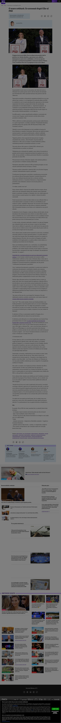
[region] (30, 711)
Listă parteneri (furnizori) (6, 721)
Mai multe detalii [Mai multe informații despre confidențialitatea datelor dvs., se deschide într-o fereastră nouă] (15, 705)
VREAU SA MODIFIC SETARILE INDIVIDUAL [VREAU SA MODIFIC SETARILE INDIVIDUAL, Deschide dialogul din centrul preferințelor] (55, 712)
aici (32, 709)
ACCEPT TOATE (55, 708)
